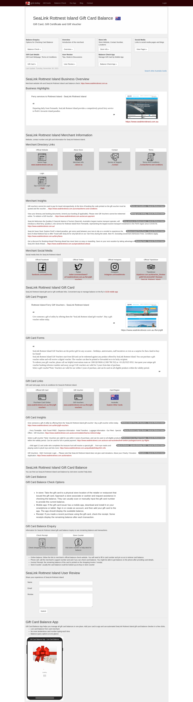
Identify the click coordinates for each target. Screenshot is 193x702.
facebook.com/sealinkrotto (42, 274)
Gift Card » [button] (32, 64)
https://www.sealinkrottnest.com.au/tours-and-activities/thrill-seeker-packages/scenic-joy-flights (113, 440)
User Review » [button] (69, 64)
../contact (114, 165)
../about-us (78, 165)
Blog (81, 3)
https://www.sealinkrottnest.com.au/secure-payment (75, 216)
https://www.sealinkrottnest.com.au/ (41, 226)
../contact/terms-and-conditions (151, 165)
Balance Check (60, 3)
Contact (90, 3)
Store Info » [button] (104, 49)
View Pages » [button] (142, 49)
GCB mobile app (111, 292)
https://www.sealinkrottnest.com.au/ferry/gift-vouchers (48, 425)
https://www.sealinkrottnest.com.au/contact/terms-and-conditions (72, 209)
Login (164, 3)
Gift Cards (47, 3)
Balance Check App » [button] (108, 64)
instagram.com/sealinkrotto (114, 274)
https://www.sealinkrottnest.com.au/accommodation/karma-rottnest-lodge (73, 433)
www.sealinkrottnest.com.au (42, 165)
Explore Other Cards (115, 405)
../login (42, 188)
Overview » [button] (68, 49)
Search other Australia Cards (156, 71)
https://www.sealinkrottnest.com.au (94, 83)
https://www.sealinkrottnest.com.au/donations (54, 456)
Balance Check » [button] (34, 49)
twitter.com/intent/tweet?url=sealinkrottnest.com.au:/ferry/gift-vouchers (78, 277)
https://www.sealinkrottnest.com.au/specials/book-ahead (68, 244)
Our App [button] (73, 3)
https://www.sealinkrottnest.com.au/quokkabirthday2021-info (83, 448)
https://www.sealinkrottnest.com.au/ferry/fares (45, 236)
